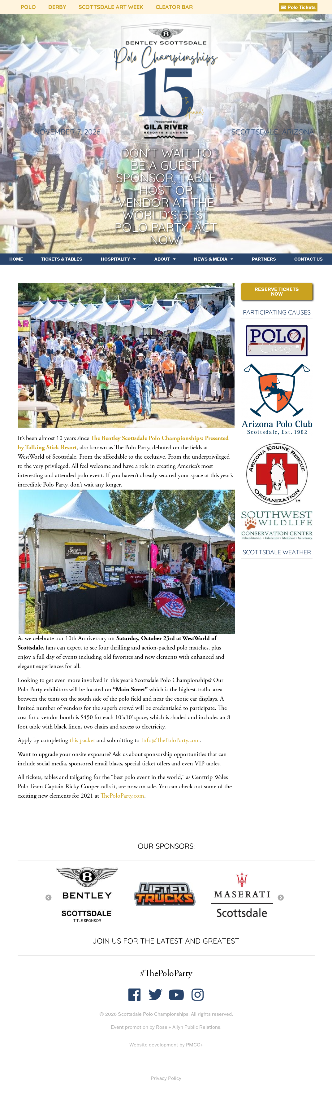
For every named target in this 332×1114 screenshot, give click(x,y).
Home (16, 259)
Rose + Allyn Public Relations (188, 1027)
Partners (264, 259)
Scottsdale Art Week (111, 7)
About (165, 259)
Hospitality (118, 259)
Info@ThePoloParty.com (170, 740)
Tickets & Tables (61, 259)
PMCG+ (194, 1045)
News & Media (213, 259)
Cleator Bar (174, 7)
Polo (28, 7)
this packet (82, 740)
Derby (57, 7)
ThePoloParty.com (122, 796)
